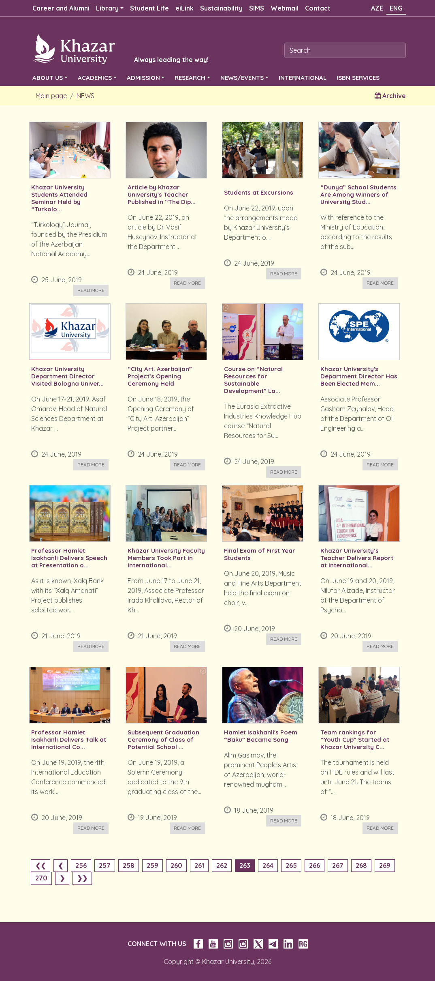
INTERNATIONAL (302, 78)
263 (244, 865)
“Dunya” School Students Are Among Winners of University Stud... (358, 195)
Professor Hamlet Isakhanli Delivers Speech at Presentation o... (69, 558)
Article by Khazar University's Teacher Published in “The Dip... (162, 195)
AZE (377, 8)
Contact (318, 8)
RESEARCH (190, 78)
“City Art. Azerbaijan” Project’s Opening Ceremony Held (160, 376)
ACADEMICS (95, 78)
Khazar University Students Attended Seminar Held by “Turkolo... (59, 198)
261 (199, 865)
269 (384, 865)
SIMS (256, 8)
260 (176, 865)
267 (337, 865)
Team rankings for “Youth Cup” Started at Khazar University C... (354, 740)
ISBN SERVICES (358, 78)
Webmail (285, 8)
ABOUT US (47, 78)
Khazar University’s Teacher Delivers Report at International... (356, 558)
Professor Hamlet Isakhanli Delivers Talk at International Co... (68, 740)
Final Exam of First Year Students (259, 554)
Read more (90, 290)
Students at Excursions (258, 192)
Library (107, 8)
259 (152, 865)
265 (291, 865)
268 (361, 865)
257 (105, 865)
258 (128, 865)
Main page (51, 96)
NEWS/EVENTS (242, 78)
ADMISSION (143, 78)
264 (267, 865)
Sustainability (221, 8)
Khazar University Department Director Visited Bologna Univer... (67, 376)
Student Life (149, 8)
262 (221, 865)
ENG (396, 8)
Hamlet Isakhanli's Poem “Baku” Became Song (260, 736)
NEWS (85, 96)
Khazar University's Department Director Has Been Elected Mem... (358, 376)
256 (81, 865)
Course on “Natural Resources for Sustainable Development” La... (253, 380)
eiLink (184, 8)
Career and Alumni (61, 8)
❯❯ (82, 878)
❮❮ (40, 865)
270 (41, 878)
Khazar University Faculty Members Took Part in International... (166, 558)
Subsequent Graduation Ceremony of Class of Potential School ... (163, 740)
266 (314, 865)
